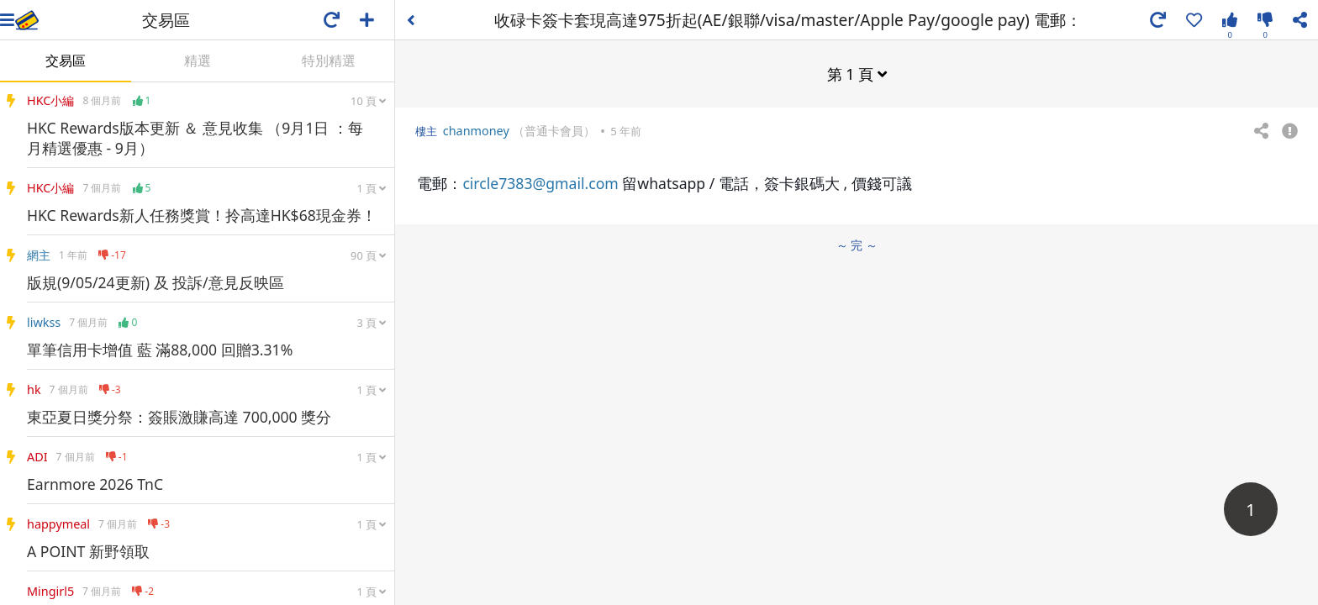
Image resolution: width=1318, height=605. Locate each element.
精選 (197, 60)
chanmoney (476, 131)
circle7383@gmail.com (540, 183)
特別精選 (329, 60)
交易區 (65, 60)
